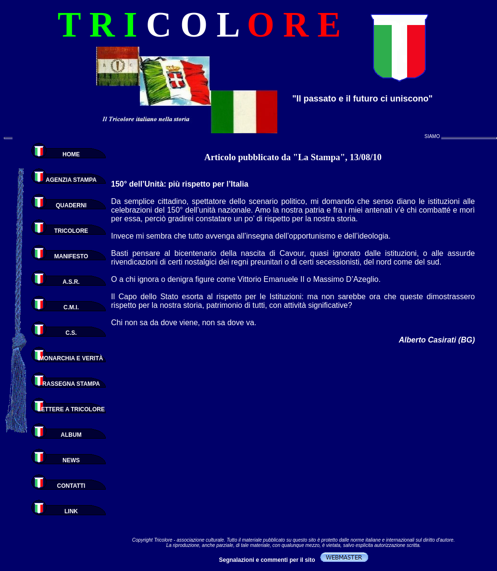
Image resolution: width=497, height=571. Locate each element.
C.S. (70, 333)
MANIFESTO (71, 256)
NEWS (71, 460)
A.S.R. (70, 282)
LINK (71, 511)
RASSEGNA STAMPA (71, 384)
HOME (71, 154)
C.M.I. (71, 307)
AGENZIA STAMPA (71, 180)
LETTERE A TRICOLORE (71, 409)
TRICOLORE (71, 231)
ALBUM (71, 434)
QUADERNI (71, 205)
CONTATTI (71, 485)
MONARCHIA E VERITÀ (71, 358)
